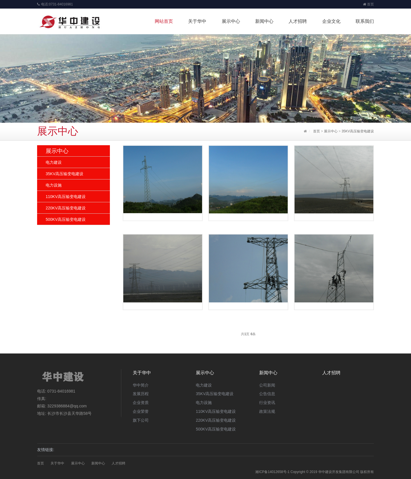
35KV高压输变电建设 (358, 131)
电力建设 (54, 162)
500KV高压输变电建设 (66, 219)
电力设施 (54, 185)
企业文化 (331, 21)
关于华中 (197, 21)
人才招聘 (298, 21)
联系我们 (365, 21)
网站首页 (164, 21)
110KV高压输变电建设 (66, 196)
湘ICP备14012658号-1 (272, 472)
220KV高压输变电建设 (66, 208)
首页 (368, 4)
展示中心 (231, 21)
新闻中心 (264, 21)
